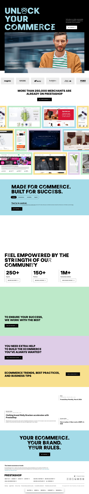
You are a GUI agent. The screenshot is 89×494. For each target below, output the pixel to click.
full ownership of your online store (29, 204)
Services (43, 490)
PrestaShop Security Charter (50, 485)
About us (7, 478)
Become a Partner (39, 478)
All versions (50, 481)
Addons (36, 490)
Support (27, 478)
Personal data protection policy (27, 485)
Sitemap (6, 485)
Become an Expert (50, 478)
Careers (14, 478)
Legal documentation (11, 481)
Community (51, 490)
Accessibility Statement (39, 485)
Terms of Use (17, 485)
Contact (20, 478)
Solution (30, 490)
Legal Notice (11, 485)
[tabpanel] (44, 206)
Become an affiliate (39, 481)
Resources (59, 490)
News (61, 395)
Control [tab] (13, 197)
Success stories (9, 411)
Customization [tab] (21, 197)
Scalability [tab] (29, 197)
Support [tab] (36, 197)
